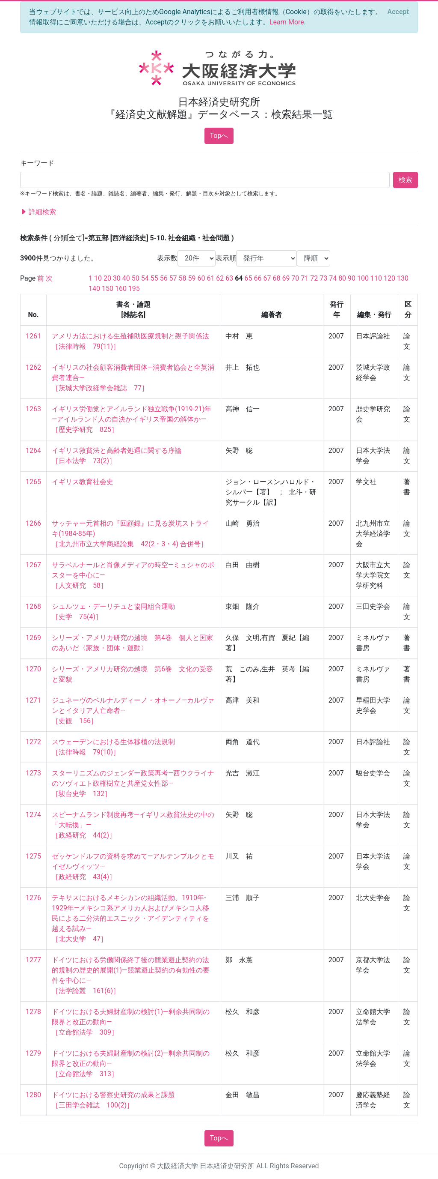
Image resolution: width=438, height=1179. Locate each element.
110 (376, 278)
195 (134, 288)
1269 (33, 638)
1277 (33, 960)
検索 (405, 180)
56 (164, 278)
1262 (33, 367)
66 (258, 278)
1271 (33, 700)
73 (323, 278)
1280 (33, 1095)
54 (145, 278)
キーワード (37, 163)
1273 (33, 773)
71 (304, 278)
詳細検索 (38, 212)
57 (173, 278)
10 (98, 278)
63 (229, 278)
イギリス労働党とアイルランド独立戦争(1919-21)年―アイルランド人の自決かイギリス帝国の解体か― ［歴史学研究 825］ (131, 419)
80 (342, 278)
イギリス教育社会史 (82, 482)
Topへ (219, 136)
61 (210, 278)
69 (286, 278)
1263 (33, 409)
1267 (33, 565)
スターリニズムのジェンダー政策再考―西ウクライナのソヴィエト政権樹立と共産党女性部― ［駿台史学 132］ (133, 783)
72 (314, 278)
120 (389, 278)
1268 (33, 606)
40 (126, 278)
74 (333, 278)
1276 (33, 898)
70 (295, 278)
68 (276, 278)
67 (267, 278)
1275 (33, 856)
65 (248, 278)
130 (402, 278)
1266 (33, 523)
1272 (33, 742)
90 (351, 278)
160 (121, 288)
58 (182, 278)
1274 (33, 815)
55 (154, 278)
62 (220, 278)
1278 (33, 1012)
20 (107, 278)
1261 (33, 336)
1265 (33, 482)
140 (94, 288)
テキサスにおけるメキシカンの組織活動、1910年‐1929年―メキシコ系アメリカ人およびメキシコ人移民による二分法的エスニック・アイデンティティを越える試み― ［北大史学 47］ (130, 918)
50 (135, 278)
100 (363, 278)
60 (201, 278)
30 (117, 278)
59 (192, 278)
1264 (33, 450)
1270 (33, 669)
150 (107, 288)
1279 (33, 1053)
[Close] (398, 12)
